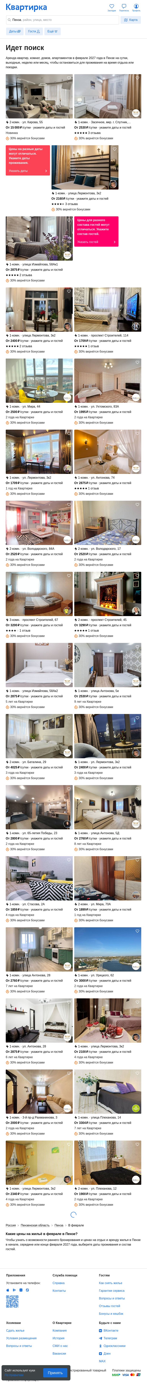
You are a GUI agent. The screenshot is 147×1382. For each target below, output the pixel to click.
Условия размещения (21, 1338)
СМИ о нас (60, 1346)
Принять (55, 1373)
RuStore (27, 1290)
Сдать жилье (15, 1330)
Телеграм (110, 1338)
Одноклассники (114, 1346)
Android (14, 1290)
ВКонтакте (111, 1330)
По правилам (14, 1373)
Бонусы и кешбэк (111, 1313)
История (59, 1338)
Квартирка (29, 7)
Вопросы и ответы (112, 1298)
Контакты (59, 1290)
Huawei (21, 1290)
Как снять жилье (110, 1283)
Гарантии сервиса (111, 1290)
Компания (60, 1330)
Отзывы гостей (109, 1306)
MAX (102, 1361)
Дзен (107, 1353)
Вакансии (59, 1353)
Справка (59, 1283)
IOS (8, 1290)
